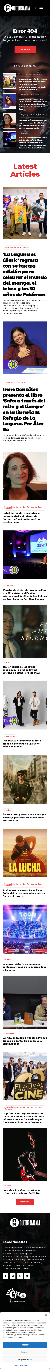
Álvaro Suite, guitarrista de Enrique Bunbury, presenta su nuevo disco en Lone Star (24, 817)
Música (7, 810)
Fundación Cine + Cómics (30, 75)
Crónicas (24, 133)
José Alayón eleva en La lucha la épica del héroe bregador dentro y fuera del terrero (24, 893)
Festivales (9, 1033)
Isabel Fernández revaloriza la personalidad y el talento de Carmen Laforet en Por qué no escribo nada (33, 124)
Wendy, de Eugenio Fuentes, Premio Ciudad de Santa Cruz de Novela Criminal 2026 (25, 1041)
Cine (6, 662)
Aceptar (25, 1345)
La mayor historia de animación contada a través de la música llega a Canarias (25, 967)
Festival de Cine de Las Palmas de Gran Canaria (32, 115)
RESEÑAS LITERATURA (30, 94)
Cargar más (25, 1202)
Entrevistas (9, 736)
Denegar (25, 1352)
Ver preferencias (25, 1359)
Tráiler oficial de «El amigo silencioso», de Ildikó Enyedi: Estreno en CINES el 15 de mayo (22, 670)
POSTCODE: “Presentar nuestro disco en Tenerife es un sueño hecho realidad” (22, 743)
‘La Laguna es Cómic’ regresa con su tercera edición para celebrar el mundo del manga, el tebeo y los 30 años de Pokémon (33, 84)
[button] (46, 1315)
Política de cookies (22, 1365)
